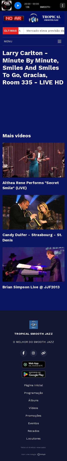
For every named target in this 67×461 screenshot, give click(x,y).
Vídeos (33, 408)
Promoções (33, 415)
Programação (33, 393)
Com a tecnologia (33, 454)
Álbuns (33, 400)
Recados (33, 431)
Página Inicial (33, 385)
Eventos (33, 423)
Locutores (33, 438)
